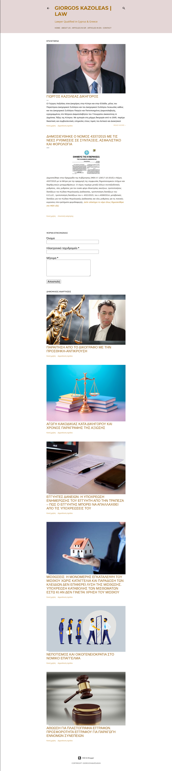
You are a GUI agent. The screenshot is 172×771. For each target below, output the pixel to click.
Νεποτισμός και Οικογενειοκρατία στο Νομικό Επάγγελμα (80, 656)
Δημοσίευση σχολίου (65, 126)
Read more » (120, 125)
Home (57, 28)
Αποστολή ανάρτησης (66, 216)
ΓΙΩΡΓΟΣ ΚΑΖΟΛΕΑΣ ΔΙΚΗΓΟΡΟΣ (72, 96)
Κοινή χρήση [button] (51, 126)
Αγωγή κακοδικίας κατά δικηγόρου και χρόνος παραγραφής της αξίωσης (79, 426)
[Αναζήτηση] (124, 7)
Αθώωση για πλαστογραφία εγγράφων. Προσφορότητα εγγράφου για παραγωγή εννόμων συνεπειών (80, 732)
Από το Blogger (86, 758)
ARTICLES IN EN (94, 28)
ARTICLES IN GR (79, 28)
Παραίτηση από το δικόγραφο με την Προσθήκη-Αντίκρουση (78, 349)
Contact (107, 28)
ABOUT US (66, 28)
